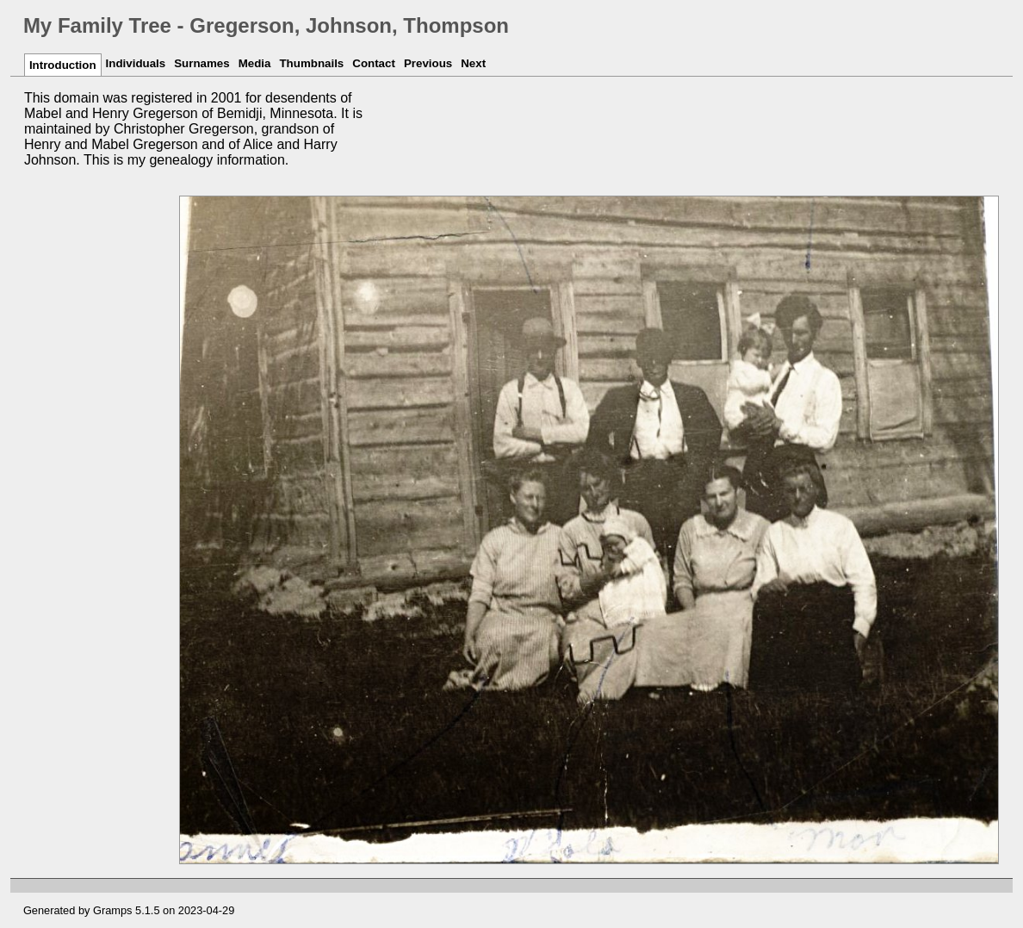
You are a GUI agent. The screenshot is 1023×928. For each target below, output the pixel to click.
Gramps (113, 910)
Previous (428, 63)
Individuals (136, 63)
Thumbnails (311, 63)
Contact (373, 63)
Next (473, 63)
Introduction (62, 65)
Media (255, 63)
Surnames (201, 63)
